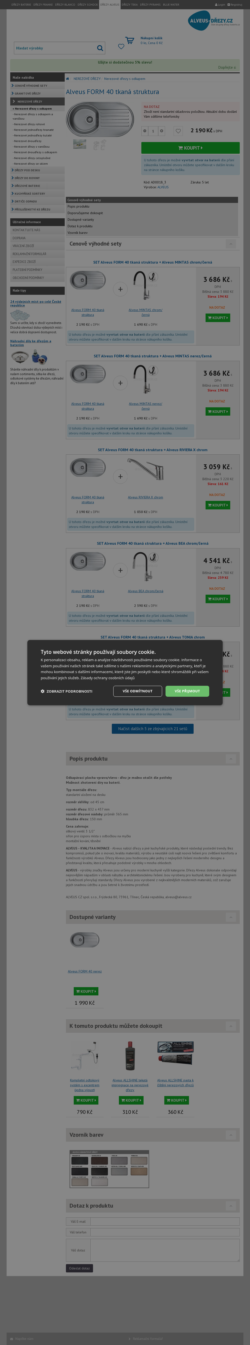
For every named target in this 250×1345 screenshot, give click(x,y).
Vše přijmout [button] (187, 691)
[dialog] (125, 672)
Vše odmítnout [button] (137, 691)
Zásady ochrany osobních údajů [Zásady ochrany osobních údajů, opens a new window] (108, 677)
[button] (67, 691)
